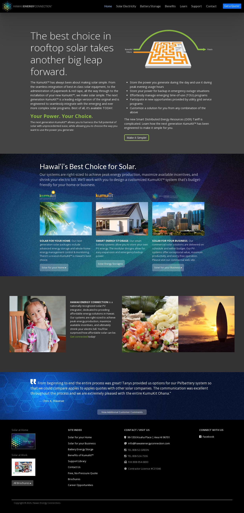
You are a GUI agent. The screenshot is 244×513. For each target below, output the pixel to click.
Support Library (77, 461)
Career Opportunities (80, 485)
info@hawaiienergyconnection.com (147, 443)
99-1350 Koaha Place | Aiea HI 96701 (147, 437)
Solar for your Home (80, 437)
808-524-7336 (140, 456)
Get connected (79, 336)
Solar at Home (20, 430)
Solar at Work (19, 455)
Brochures (74, 479)
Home (108, 6)
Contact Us (74, 467)
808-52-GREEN (140, 450)
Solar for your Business (82, 443)
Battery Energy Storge (80, 449)
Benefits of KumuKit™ (81, 455)
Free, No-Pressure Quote (83, 473)
